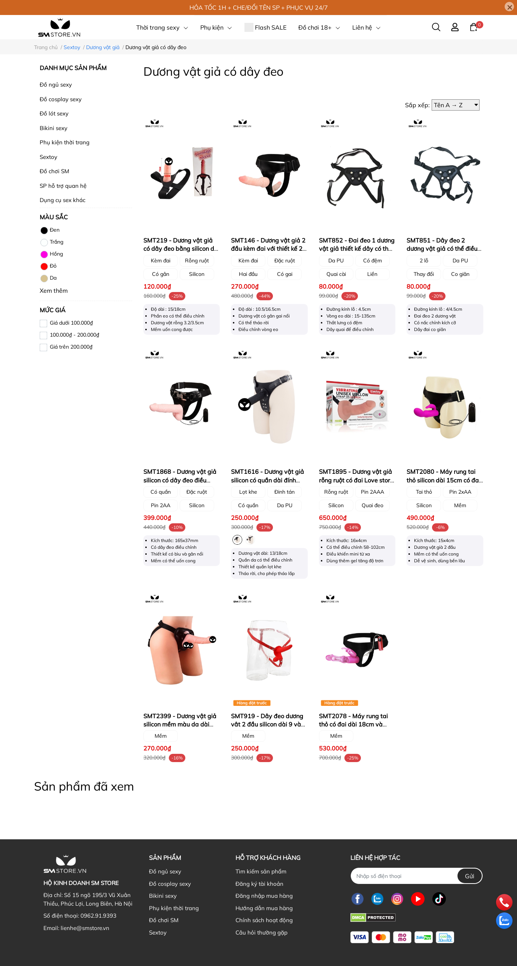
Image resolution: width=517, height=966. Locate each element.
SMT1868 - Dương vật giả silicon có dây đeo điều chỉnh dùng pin (179, 480)
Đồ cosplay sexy (61, 99)
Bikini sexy (53, 128)
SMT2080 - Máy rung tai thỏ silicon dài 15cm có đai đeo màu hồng (443, 480)
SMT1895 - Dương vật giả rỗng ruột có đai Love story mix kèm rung (356, 480)
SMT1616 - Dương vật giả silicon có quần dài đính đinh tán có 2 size (267, 480)
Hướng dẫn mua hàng (264, 908)
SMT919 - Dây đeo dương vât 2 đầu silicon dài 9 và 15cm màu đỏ (267, 724)
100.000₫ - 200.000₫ (74, 334)
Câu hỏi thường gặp (261, 932)
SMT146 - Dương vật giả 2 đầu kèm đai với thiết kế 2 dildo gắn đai (268, 249)
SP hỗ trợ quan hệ (63, 185)
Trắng (51, 242)
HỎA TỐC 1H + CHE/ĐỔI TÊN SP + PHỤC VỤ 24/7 (258, 7)
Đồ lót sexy (54, 113)
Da (48, 278)
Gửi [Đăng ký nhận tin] (469, 876)
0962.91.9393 (98, 915)
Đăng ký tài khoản (259, 883)
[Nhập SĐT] (416, 875)
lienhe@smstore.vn (85, 928)
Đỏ (48, 266)
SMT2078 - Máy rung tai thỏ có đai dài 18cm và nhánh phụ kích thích (353, 724)
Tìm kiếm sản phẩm (260, 871)
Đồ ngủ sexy (56, 84)
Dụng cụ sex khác (62, 200)
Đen (50, 230)
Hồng (51, 254)
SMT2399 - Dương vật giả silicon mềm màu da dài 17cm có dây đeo (179, 724)
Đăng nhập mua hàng (264, 895)
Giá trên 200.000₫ (71, 346)
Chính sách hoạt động (264, 920)
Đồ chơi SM (54, 171)
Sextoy (48, 156)
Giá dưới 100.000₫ (71, 322)
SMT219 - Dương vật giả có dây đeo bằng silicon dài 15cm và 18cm (181, 249)
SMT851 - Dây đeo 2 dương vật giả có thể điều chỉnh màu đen (442, 249)
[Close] (509, 6)
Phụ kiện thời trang (64, 142)
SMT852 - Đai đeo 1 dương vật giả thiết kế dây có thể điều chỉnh (357, 249)
